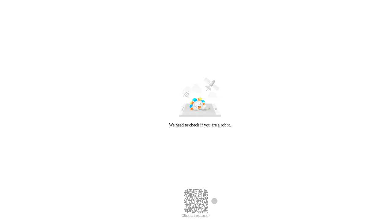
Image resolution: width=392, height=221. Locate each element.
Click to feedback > (196, 215)
